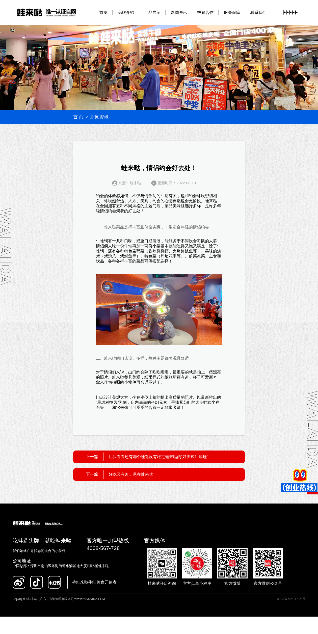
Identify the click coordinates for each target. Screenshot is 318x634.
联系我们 (258, 12)
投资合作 (205, 12)
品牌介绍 (126, 12)
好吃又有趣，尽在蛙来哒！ (133, 474)
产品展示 (152, 12)
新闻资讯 (179, 12)
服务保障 (232, 12)
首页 (103, 12)
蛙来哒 (211, 201)
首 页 (78, 116)
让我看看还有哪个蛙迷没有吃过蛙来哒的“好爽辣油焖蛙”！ (160, 457)
